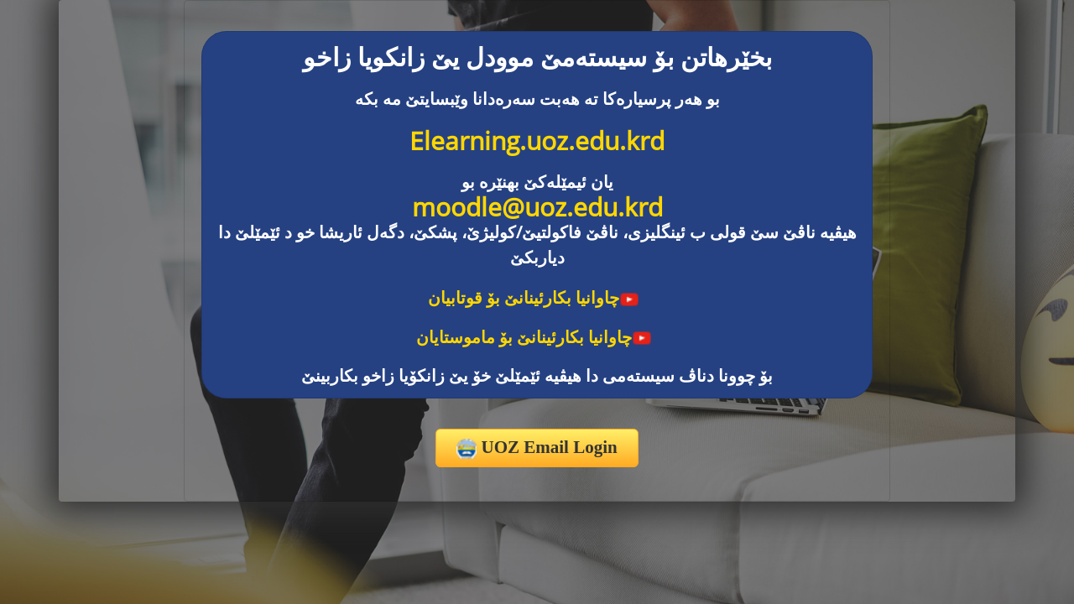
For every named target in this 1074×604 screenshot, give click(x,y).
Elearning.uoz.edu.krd (537, 140)
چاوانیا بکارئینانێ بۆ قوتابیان (533, 297)
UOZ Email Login (536, 448)
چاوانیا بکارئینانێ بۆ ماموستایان (534, 336)
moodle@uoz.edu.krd (537, 207)
